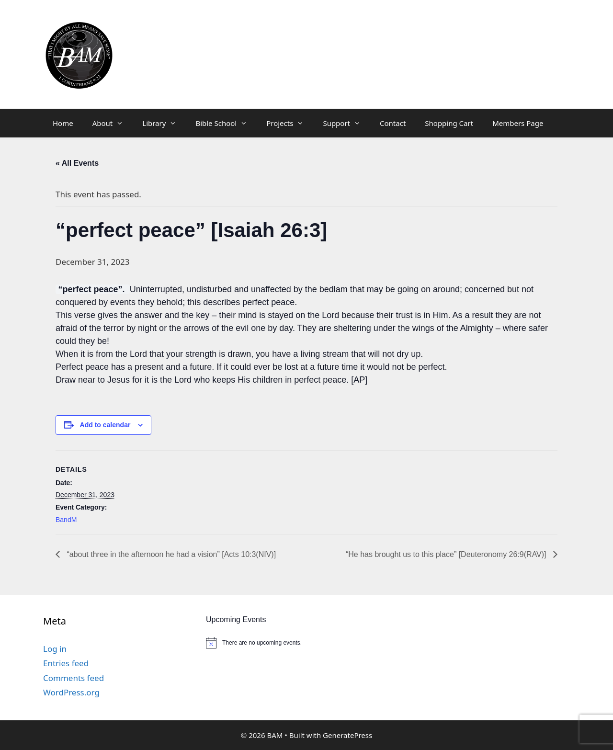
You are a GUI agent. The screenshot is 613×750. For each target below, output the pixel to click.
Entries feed (66, 663)
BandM (66, 519)
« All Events (77, 163)
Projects (289, 123)
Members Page (517, 123)
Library (164, 123)
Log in (55, 648)
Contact (393, 123)
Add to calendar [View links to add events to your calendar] (105, 425)
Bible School (226, 123)
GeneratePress (347, 735)
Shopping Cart (449, 123)
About (112, 123)
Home (63, 123)
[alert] (297, 642)
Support (346, 123)
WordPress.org (71, 692)
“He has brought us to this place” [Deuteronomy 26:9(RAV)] (447, 554)
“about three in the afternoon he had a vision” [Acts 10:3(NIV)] (170, 554)
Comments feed (73, 677)
